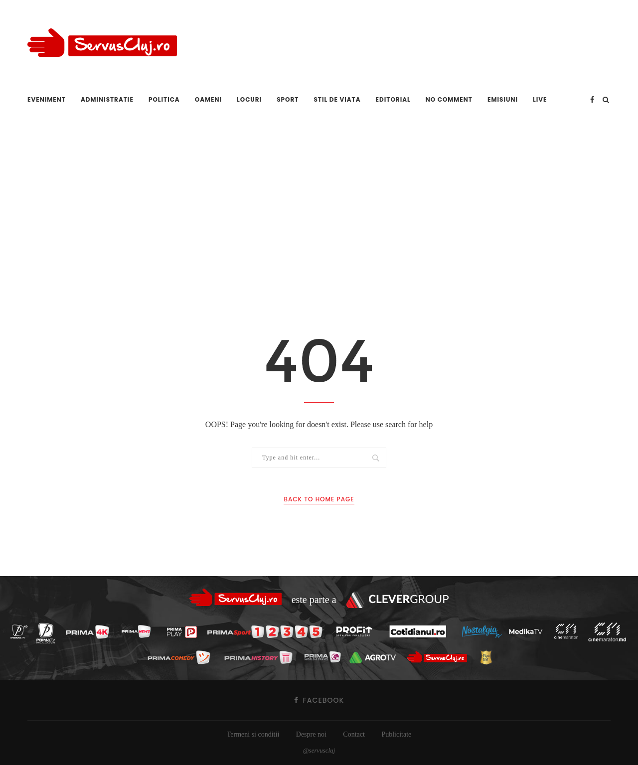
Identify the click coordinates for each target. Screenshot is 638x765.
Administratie (107, 99)
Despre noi (311, 734)
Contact (354, 734)
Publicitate (396, 734)
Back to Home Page (319, 499)
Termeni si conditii (253, 734)
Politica (164, 99)
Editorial (393, 99)
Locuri (249, 99)
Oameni (208, 99)
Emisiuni (502, 99)
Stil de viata (337, 99)
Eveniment (46, 99)
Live (540, 99)
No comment (449, 99)
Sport (288, 99)
